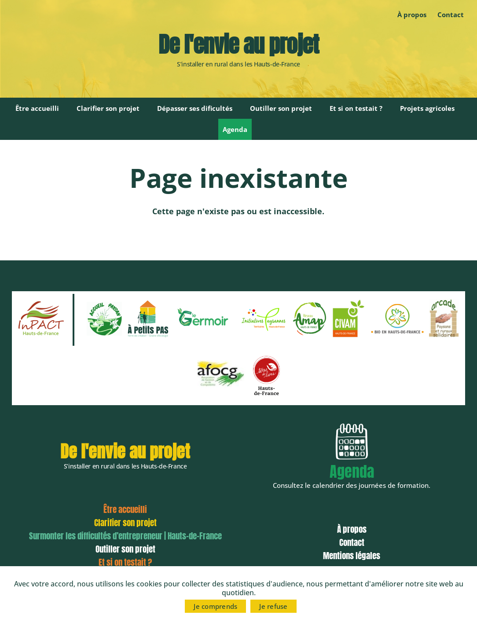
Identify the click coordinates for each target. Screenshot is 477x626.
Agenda (235, 129)
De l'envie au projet (238, 44)
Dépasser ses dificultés (194, 108)
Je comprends (215, 606)
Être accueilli (37, 108)
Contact (450, 14)
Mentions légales (351, 555)
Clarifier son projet (108, 108)
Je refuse (273, 606)
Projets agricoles (427, 108)
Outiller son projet (281, 108)
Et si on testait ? (356, 108)
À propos (411, 14)
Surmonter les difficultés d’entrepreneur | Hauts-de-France (125, 536)
